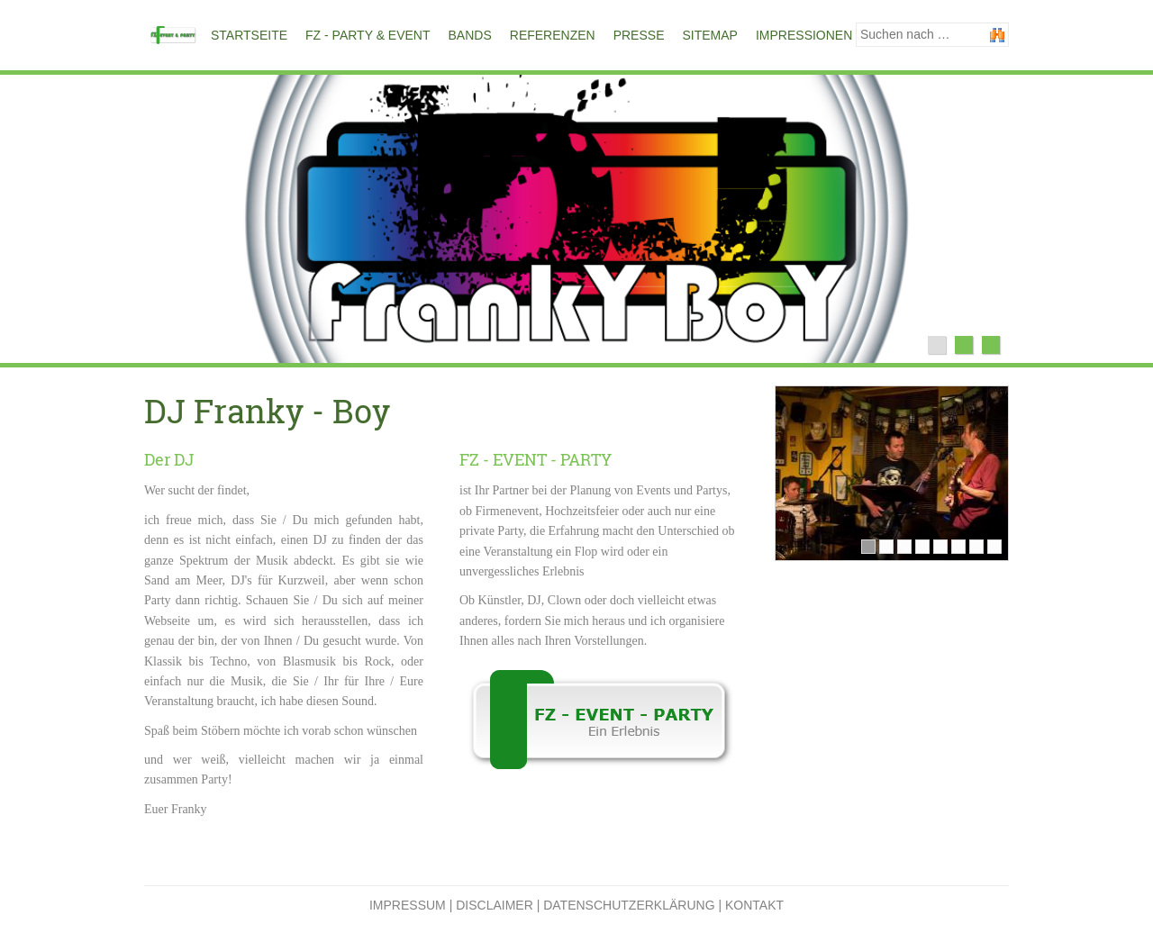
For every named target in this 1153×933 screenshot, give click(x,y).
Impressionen (804, 35)
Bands (470, 35)
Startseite (249, 35)
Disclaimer (494, 905)
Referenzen (552, 35)
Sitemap (709, 35)
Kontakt (754, 905)
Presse (639, 35)
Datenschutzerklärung (628, 905)
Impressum (407, 905)
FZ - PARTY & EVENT (367, 35)
